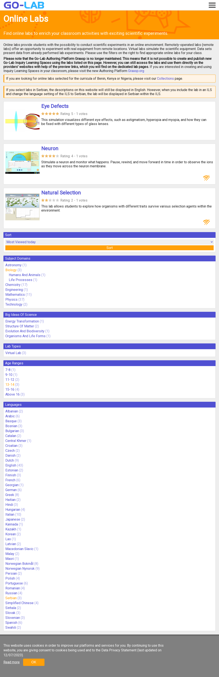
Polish (10, 578)
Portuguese (14, 583)
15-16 (9, 389)
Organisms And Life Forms (25, 336)
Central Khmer (15, 441)
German (11, 490)
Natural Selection (61, 193)
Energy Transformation (22, 321)
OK (33, 662)
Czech (10, 451)
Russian (11, 593)
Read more (11, 662)
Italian (9, 514)
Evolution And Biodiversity (24, 331)
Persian (11, 573)
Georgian (12, 485)
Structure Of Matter (19, 326)
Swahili (10, 627)
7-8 (7, 370)
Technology (13, 304)
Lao (8, 539)
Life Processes (20, 280)
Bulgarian (12, 431)
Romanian (12, 588)
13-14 (9, 385)
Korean (10, 534)
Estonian (11, 470)
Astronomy (13, 265)
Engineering (14, 290)
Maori (9, 559)
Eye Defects (54, 106)
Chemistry (13, 285)
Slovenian (12, 618)
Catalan (10, 436)
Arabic (10, 416)
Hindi (9, 505)
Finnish (10, 475)
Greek (9, 495)
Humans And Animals (24, 275)
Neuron (49, 149)
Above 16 (12, 394)
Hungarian (12, 510)
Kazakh (10, 529)
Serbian (11, 598)
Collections (165, 79)
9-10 (8, 375)
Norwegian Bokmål (19, 564)
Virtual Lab (13, 353)
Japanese (12, 519)
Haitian (10, 500)
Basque (11, 421)
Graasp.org (136, 71)
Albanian (11, 411)
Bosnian (11, 426)
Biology (11, 270)
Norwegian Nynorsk (20, 569)
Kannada (11, 524)
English (10, 465)
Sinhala (10, 608)
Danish (10, 455)
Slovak (10, 613)
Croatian (11, 446)
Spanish (11, 623)
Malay (9, 554)
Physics (11, 299)
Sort (110, 248)
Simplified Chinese (19, 603)
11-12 (9, 380)
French (10, 480)
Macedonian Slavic (19, 549)
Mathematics (15, 295)
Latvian (10, 544)
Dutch (9, 460)
